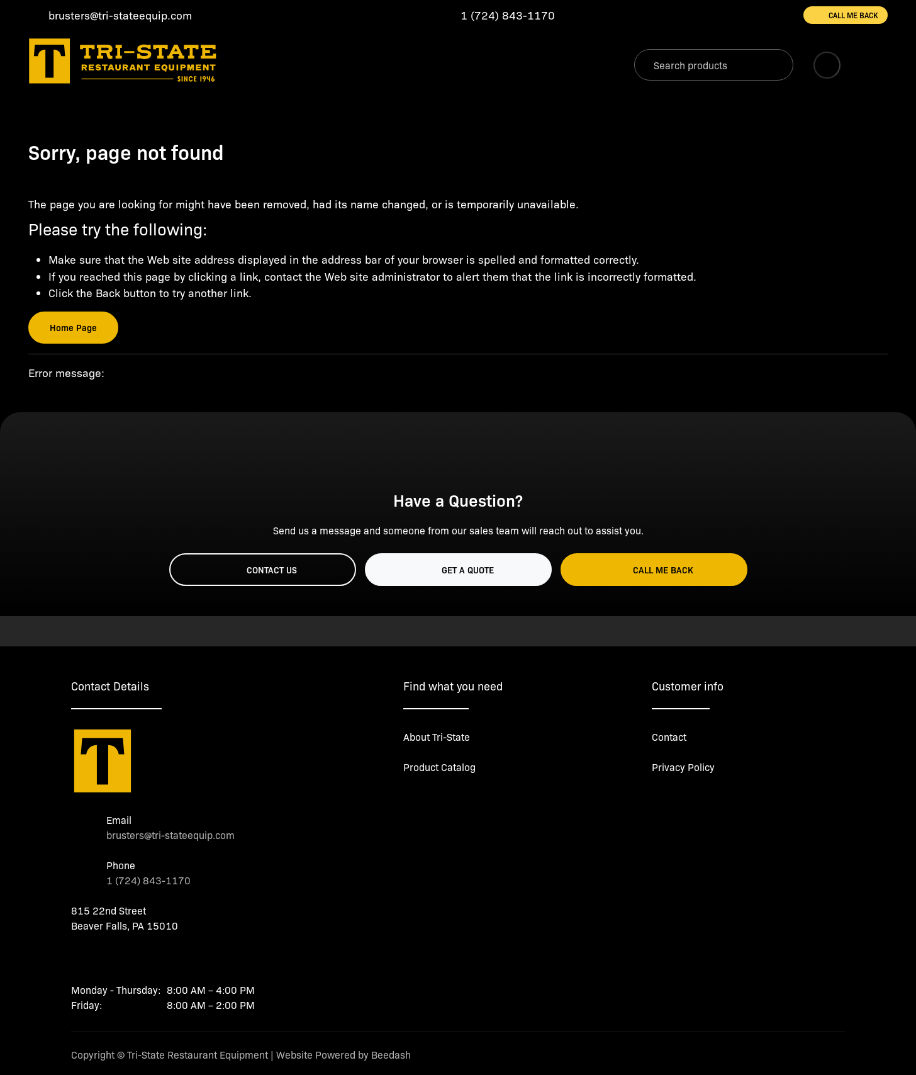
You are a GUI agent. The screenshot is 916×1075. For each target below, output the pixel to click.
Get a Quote (458, 569)
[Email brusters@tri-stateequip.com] (110, 15)
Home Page (73, 327)
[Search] (713, 65)
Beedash (391, 1054)
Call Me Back (845, 15)
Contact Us (262, 569)
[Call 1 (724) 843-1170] (497, 15)
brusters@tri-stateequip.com (170, 834)
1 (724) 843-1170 (148, 880)
